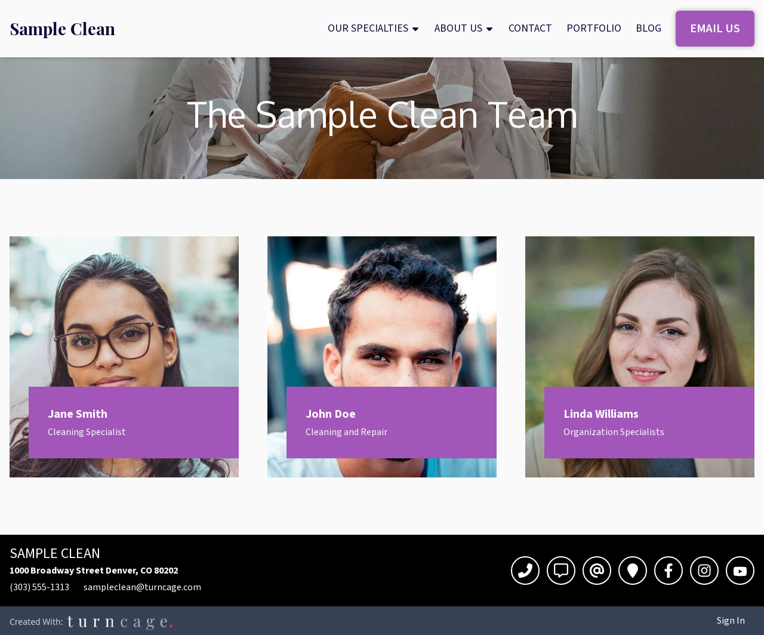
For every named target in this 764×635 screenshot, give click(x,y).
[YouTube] (740, 570)
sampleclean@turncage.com (142, 587)
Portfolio (593, 28)
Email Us (715, 28)
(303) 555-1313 (39, 587)
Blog (648, 28)
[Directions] (632, 570)
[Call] (525, 570)
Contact (530, 28)
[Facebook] (668, 570)
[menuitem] (62, 28)
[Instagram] (704, 570)
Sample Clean (62, 28)
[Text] (561, 570)
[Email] (597, 570)
